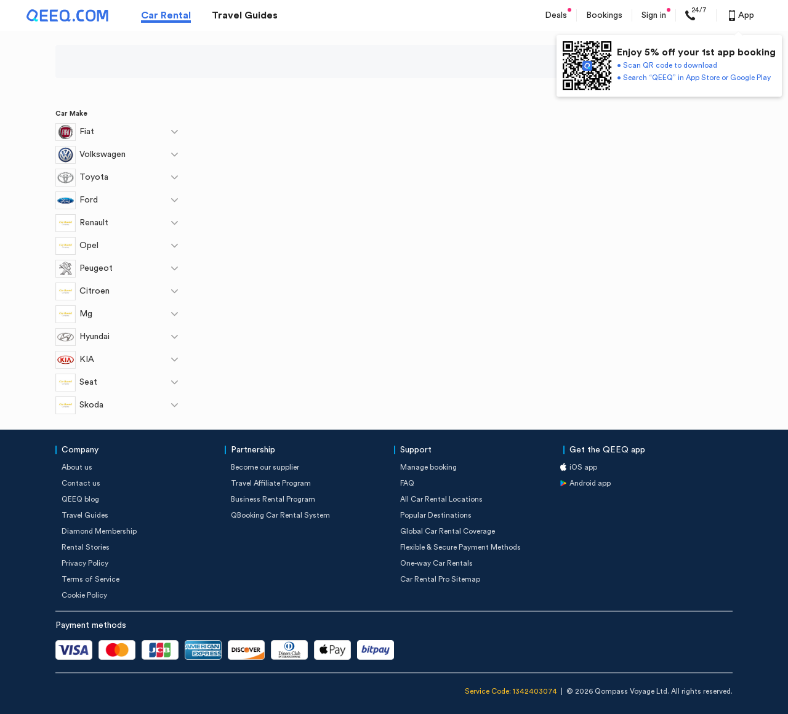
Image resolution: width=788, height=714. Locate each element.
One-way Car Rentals (436, 563)
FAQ (407, 483)
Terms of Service (90, 579)
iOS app (583, 467)
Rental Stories (86, 547)
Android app (590, 483)
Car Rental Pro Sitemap (440, 579)
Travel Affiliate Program (271, 483)
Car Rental (166, 15)
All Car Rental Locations (441, 499)
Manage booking (428, 467)
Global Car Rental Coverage (447, 531)
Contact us (81, 483)
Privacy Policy (85, 563)
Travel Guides (245, 15)
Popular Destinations (436, 515)
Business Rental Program (273, 499)
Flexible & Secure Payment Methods (460, 547)
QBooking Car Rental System (280, 515)
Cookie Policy (84, 595)
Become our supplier (265, 467)
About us (77, 467)
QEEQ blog (80, 499)
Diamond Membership (99, 531)
